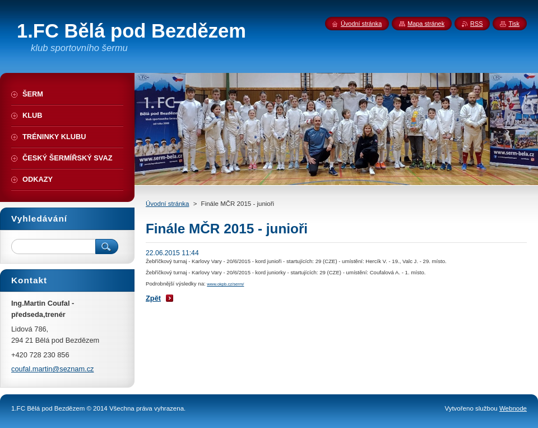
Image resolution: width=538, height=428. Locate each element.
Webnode (513, 408)
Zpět (153, 298)
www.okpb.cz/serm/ (225, 284)
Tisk (514, 23)
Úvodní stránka (167, 203)
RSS (476, 23)
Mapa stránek (425, 23)
